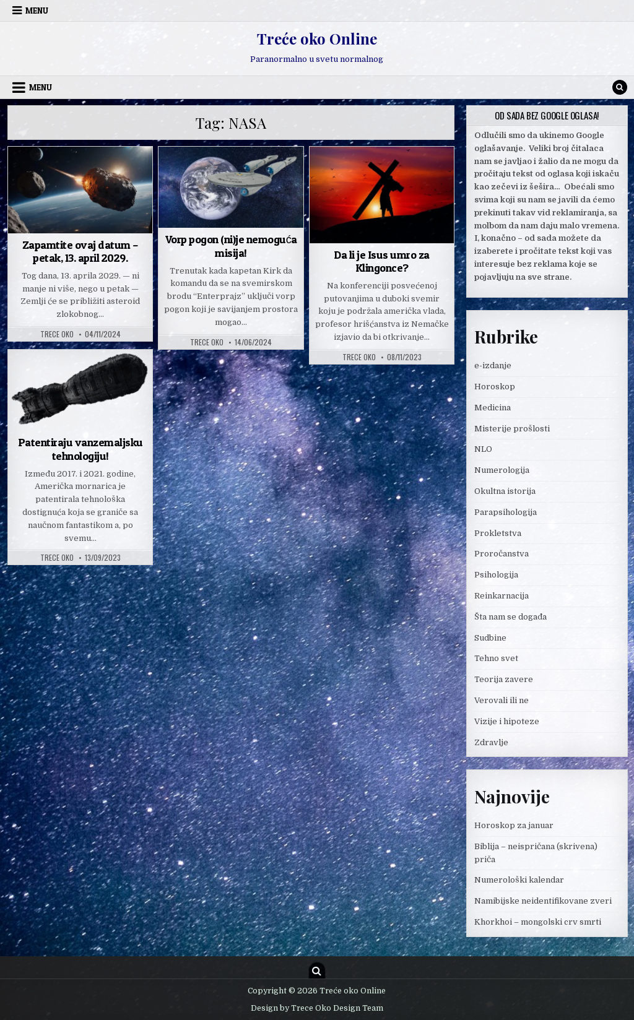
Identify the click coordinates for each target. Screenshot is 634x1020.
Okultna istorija (505, 491)
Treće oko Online (317, 38)
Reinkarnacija (501, 595)
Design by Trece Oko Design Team (317, 1008)
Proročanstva (501, 553)
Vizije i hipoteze (506, 721)
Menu (36, 10)
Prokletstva (497, 533)
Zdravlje (491, 742)
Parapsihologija (505, 512)
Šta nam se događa (510, 616)
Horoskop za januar (514, 825)
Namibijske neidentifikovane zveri (543, 900)
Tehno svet (496, 658)
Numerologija (501, 470)
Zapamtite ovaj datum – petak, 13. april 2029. (80, 251)
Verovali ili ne (501, 700)
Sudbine (490, 637)
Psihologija (496, 574)
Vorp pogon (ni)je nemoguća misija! (231, 246)
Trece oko (57, 334)
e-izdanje (492, 365)
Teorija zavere (503, 679)
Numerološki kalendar (519, 879)
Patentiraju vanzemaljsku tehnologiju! (80, 449)
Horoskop (494, 386)
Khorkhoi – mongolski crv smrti (537, 922)
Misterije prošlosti (512, 428)
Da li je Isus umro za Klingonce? (382, 261)
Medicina (492, 407)
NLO (483, 449)
